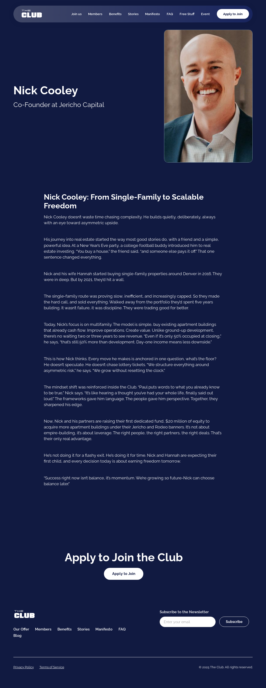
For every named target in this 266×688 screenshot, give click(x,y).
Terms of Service (51, 667)
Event (205, 14)
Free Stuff (187, 14)
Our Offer (21, 629)
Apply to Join (233, 14)
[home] (32, 14)
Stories (133, 14)
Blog (17, 635)
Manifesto (152, 14)
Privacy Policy (23, 667)
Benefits (115, 14)
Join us (76, 14)
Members (95, 14)
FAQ (170, 14)
